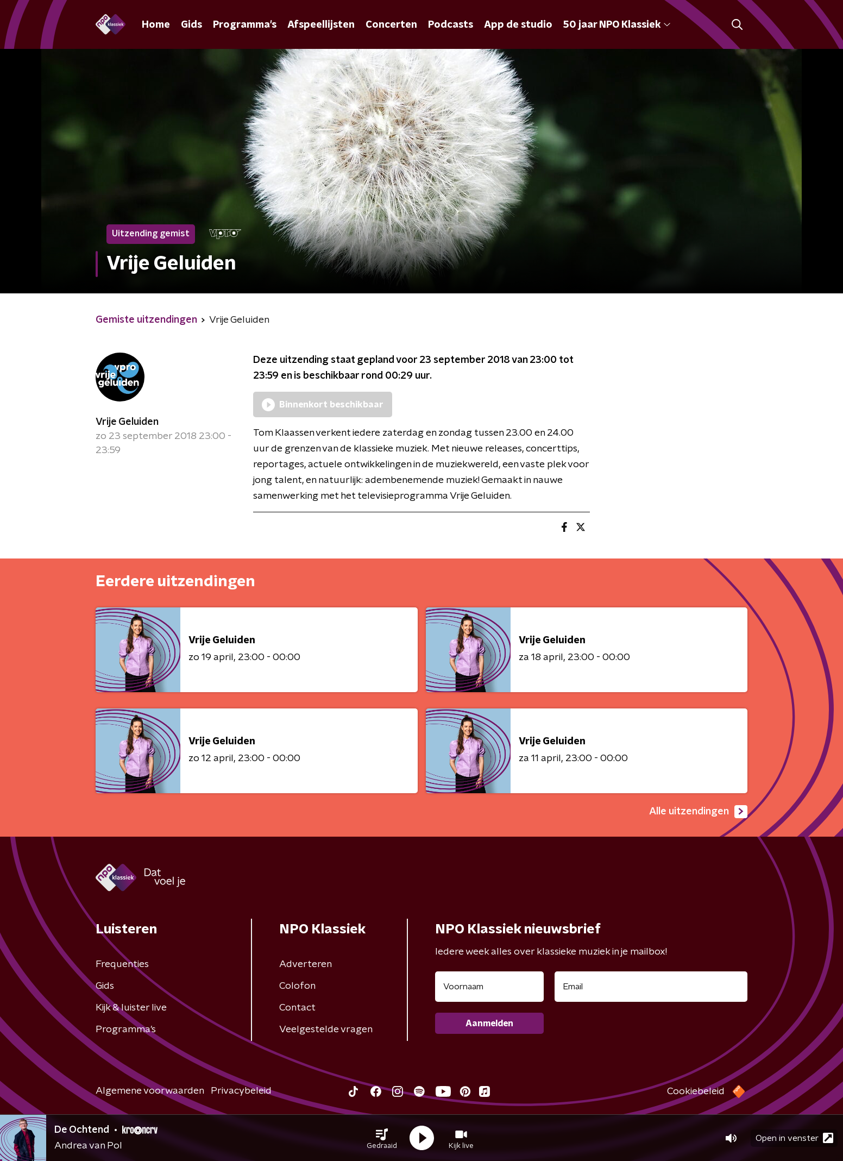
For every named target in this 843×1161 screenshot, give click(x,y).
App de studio (518, 25)
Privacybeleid (241, 1091)
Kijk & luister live (131, 1008)
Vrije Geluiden (127, 422)
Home (156, 25)
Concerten (391, 25)
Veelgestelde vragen (326, 1029)
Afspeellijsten (321, 25)
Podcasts (450, 25)
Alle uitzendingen (698, 811)
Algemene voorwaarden (150, 1091)
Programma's (244, 25)
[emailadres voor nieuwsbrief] (651, 986)
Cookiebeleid (696, 1091)
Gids (191, 25)
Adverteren (305, 964)
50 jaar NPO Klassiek (616, 25)
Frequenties (122, 964)
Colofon (297, 986)
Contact (297, 1008)
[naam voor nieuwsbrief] (489, 986)
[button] (381, 1138)
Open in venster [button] (794, 1138)
